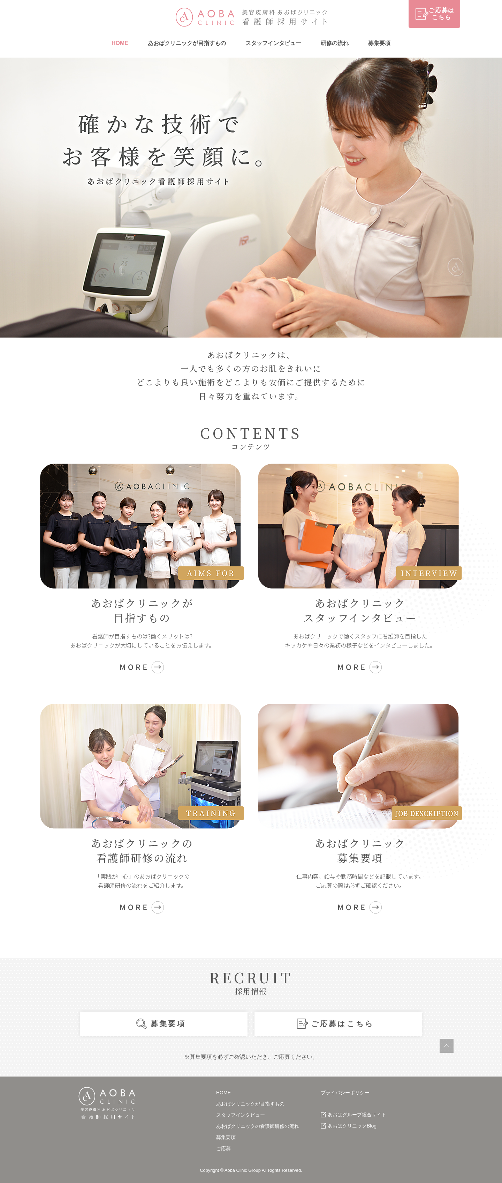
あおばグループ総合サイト (357, 1114)
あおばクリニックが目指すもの (187, 43)
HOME (120, 43)
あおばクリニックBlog (352, 1126)
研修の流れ (335, 43)
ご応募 (223, 1148)
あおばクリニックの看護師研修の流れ (257, 1126)
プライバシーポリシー (345, 1092)
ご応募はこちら (342, 1024)
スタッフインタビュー (273, 43)
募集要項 (379, 43)
